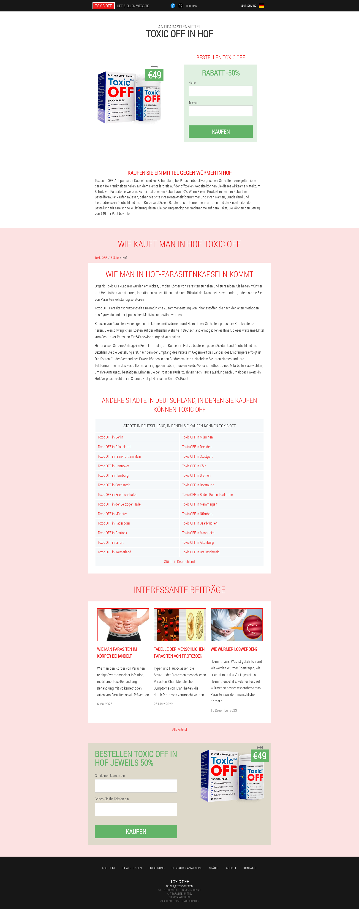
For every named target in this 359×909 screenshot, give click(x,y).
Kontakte (250, 868)
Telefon (193, 102)
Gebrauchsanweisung (186, 868)
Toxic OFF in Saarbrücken (200, 523)
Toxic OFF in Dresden (197, 446)
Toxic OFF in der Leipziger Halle (119, 504)
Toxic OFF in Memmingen (199, 504)
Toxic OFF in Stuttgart (197, 456)
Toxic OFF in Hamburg (113, 475)
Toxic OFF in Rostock (112, 532)
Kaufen (221, 131)
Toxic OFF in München (197, 437)
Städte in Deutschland (179, 561)
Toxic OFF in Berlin (110, 437)
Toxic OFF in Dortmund (198, 484)
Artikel (231, 868)
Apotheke (109, 868)
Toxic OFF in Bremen (196, 475)
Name (192, 82)
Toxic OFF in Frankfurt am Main (119, 456)
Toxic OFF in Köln (194, 465)
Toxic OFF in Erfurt (111, 542)
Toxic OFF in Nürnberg (197, 513)
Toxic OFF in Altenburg (198, 542)
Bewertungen (132, 868)
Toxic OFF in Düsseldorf (114, 446)
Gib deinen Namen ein (110, 775)
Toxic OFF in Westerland (114, 551)
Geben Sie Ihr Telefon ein (112, 799)
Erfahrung (157, 868)
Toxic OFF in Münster (112, 513)
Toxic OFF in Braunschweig (201, 551)
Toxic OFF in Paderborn (114, 523)
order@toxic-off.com (179, 886)
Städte (214, 868)
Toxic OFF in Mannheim (198, 532)
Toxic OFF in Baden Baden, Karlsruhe (207, 494)
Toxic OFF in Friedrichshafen (117, 494)
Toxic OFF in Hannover (113, 465)
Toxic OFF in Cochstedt (114, 484)
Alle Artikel (179, 729)
